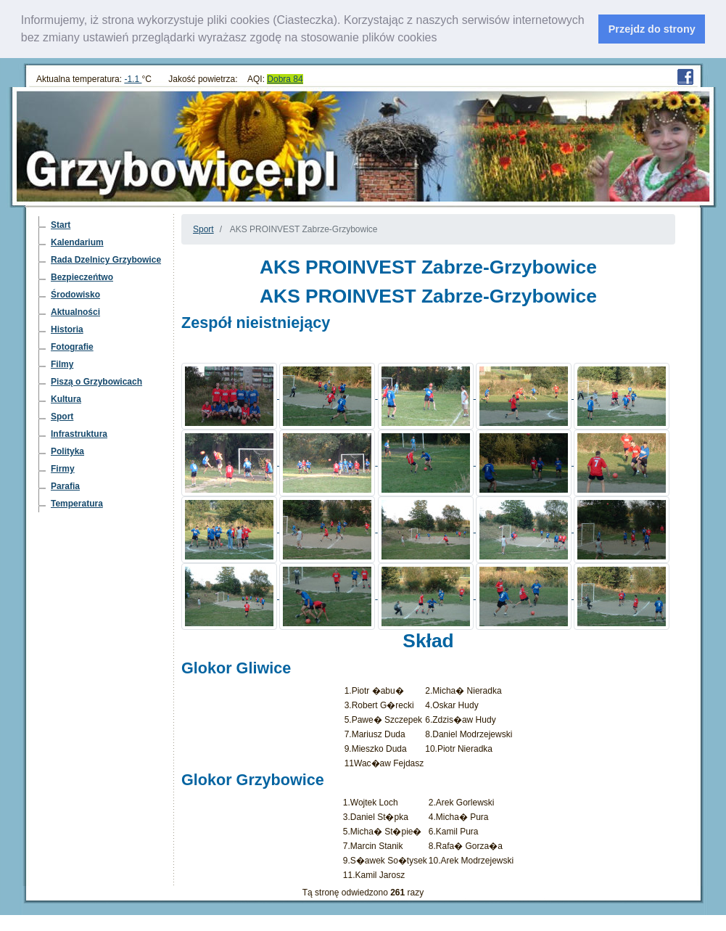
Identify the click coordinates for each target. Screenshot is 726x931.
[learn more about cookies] (442, 39)
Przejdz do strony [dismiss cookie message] (652, 29)
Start (60, 225)
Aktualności (75, 312)
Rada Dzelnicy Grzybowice (106, 260)
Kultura (66, 399)
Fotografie (72, 347)
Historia (67, 329)
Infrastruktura (79, 434)
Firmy (63, 469)
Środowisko (75, 295)
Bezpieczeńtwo (82, 277)
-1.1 (132, 79)
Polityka (67, 451)
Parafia (65, 486)
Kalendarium (77, 242)
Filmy (62, 364)
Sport (62, 416)
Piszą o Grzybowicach (96, 382)
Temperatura (77, 504)
